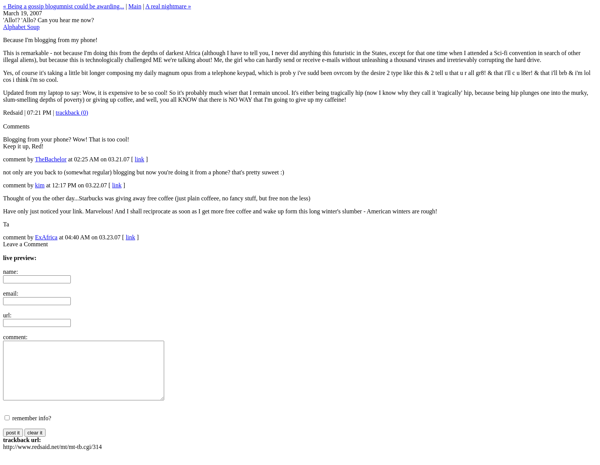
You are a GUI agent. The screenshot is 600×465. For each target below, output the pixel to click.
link (139, 159)
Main (135, 6)
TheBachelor (51, 159)
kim (40, 185)
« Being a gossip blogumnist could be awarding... (63, 6)
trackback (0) (72, 112)
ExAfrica (46, 237)
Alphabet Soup (21, 27)
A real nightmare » (168, 6)
